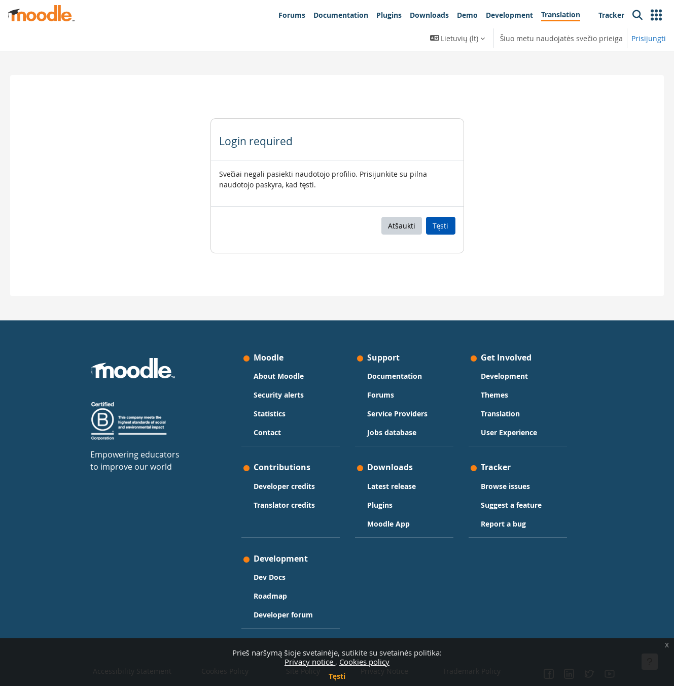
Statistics (270, 413)
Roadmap (270, 596)
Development (504, 376)
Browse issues (505, 486)
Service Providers (397, 413)
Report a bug (503, 524)
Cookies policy (364, 662)
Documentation (394, 376)
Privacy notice (310, 662)
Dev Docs (270, 577)
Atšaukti (401, 226)
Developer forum (283, 614)
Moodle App (388, 524)
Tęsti (337, 676)
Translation (500, 413)
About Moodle (279, 376)
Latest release (391, 486)
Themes (494, 395)
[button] (656, 15)
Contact (267, 432)
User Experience (509, 432)
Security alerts (279, 395)
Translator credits (284, 505)
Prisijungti (648, 38)
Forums (380, 395)
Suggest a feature (511, 505)
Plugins (380, 505)
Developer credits (284, 486)
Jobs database (391, 432)
